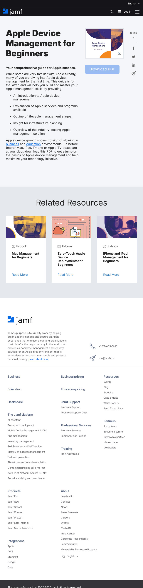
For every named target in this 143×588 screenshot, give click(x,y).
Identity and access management (26, 451)
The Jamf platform (21, 414)
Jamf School (15, 506)
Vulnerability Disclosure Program (79, 548)
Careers (65, 517)
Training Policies (70, 453)
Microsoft (13, 556)
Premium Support (70, 406)
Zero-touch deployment (21, 424)
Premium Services (71, 430)
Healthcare (16, 402)
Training (67, 448)
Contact (65, 501)
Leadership (67, 495)
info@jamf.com (102, 358)
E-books (108, 392)
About (65, 491)
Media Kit (66, 527)
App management (18, 435)
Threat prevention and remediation (27, 462)
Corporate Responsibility (74, 538)
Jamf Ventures (69, 543)
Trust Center (68, 532)
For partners (110, 426)
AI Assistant (14, 419)
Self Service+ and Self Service (25, 446)
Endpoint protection (18, 456)
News (64, 506)
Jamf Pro (13, 495)
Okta (10, 566)
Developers (109, 447)
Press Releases (69, 511)
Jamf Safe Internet (18, 522)
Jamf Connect (16, 511)
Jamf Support (71, 402)
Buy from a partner (114, 436)
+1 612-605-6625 (103, 346)
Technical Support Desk (74, 412)
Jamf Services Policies (73, 435)
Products (14, 491)
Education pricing (73, 389)
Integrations (16, 540)
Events (107, 381)
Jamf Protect (15, 517)
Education (15, 389)
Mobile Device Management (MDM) (27, 430)
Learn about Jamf (39, 359)
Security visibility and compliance (26, 477)
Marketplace (110, 441)
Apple (11, 545)
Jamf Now (13, 501)
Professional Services (76, 425)
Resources (111, 376)
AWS (10, 550)
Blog (105, 386)
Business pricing (73, 376)
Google (11, 561)
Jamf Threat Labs (113, 408)
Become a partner (113, 431)
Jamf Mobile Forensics (20, 527)
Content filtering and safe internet (26, 467)
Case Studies (110, 397)
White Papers (111, 402)
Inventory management (21, 440)
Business (14, 376)
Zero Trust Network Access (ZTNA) (27, 472)
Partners (109, 421)
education (33, 144)
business (12, 144)
